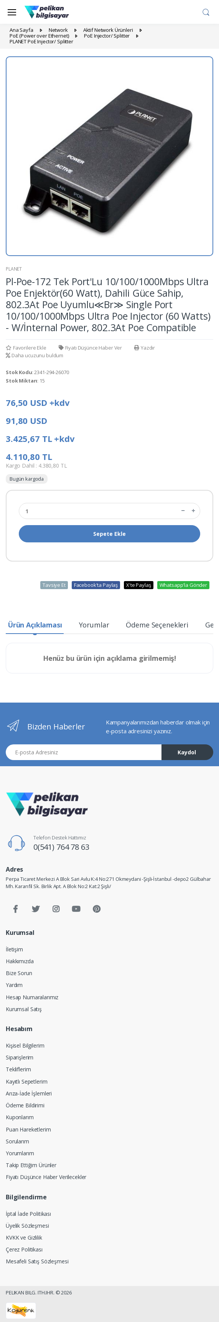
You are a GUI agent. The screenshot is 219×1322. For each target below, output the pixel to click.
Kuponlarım (20, 1117)
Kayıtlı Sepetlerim (26, 1081)
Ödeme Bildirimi (25, 1105)
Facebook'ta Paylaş (96, 584)
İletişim (14, 949)
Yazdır (144, 347)
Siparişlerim (19, 1057)
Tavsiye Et (54, 584)
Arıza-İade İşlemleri (29, 1093)
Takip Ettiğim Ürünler (31, 1165)
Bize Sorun (19, 973)
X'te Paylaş (138, 584)
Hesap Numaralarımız (32, 997)
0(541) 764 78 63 (61, 847)
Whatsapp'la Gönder (183, 584)
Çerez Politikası (24, 1249)
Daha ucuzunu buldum (34, 355)
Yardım (14, 985)
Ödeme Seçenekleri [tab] (157, 624)
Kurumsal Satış (24, 1009)
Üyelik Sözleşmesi (27, 1225)
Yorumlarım (20, 1153)
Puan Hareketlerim (28, 1129)
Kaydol (187, 752)
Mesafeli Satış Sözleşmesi (37, 1261)
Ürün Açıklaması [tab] (35, 624)
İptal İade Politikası (28, 1213)
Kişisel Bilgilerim (25, 1045)
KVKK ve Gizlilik (24, 1237)
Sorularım (17, 1141)
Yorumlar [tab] (94, 624)
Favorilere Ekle (26, 347)
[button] (206, 11)
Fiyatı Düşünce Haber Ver (90, 347)
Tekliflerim (18, 1069)
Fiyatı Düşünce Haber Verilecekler (46, 1177)
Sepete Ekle (109, 533)
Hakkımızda (20, 961)
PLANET (14, 269)
